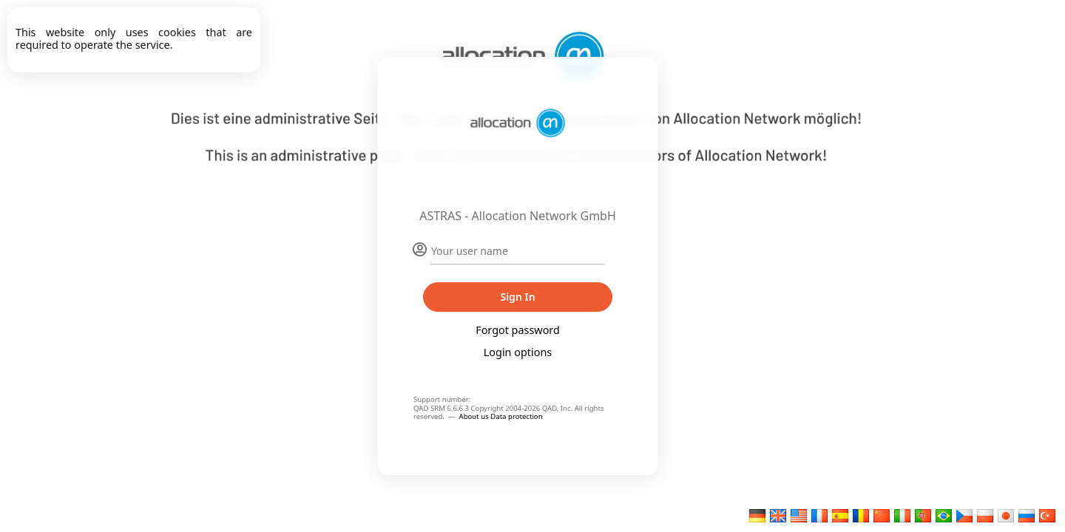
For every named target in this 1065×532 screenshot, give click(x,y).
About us (475, 416)
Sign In (517, 297)
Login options (518, 352)
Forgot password (518, 330)
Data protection (516, 416)
